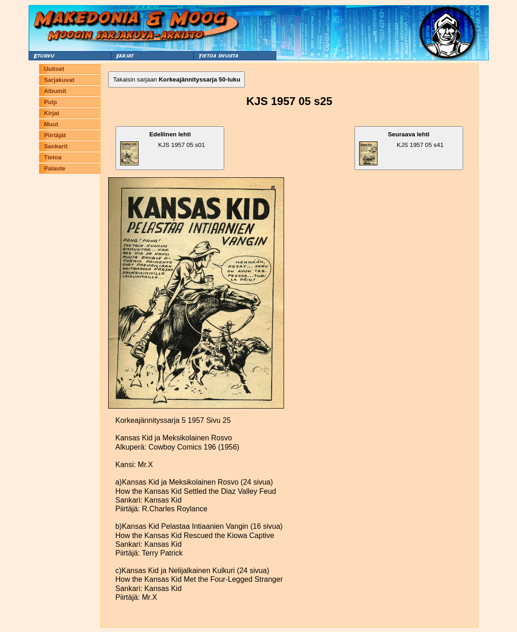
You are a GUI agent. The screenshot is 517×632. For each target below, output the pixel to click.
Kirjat (51, 113)
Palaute (54, 168)
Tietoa (52, 157)
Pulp (50, 102)
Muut (51, 124)
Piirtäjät (55, 135)
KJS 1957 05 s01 (162, 148)
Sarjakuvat (59, 79)
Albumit (55, 91)
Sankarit (55, 146)
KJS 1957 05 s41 (401, 148)
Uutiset (54, 68)
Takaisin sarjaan (176, 79)
